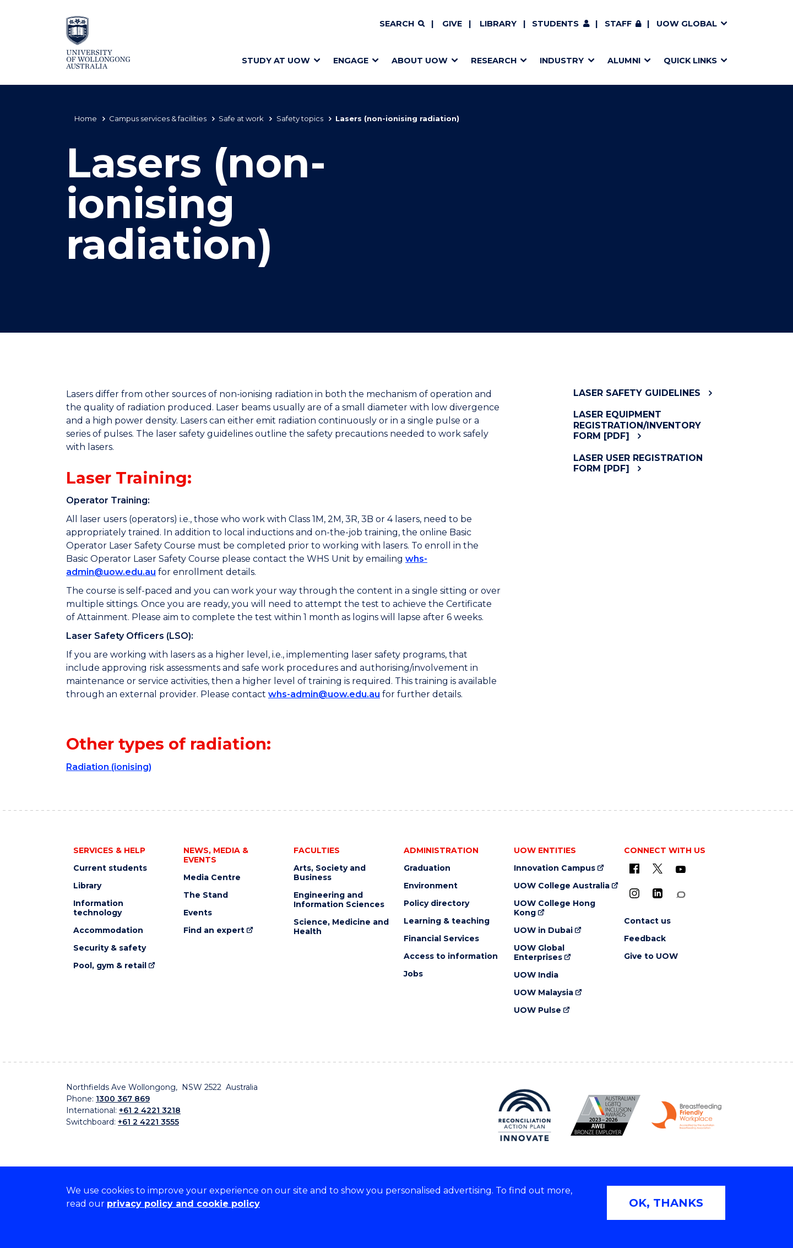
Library (498, 24)
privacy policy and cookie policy (183, 1203)
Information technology (98, 908)
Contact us (647, 921)
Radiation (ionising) (108, 767)
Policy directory (436, 903)
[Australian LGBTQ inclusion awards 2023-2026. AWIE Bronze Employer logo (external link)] (605, 1115)
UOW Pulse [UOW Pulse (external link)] (537, 1010)
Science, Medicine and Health (341, 927)
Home (85, 118)
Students (555, 24)
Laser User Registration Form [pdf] (638, 463)
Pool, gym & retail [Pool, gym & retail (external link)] (109, 965)
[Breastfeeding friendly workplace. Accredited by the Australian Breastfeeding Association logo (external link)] (686, 1115)
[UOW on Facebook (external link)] (634, 868)
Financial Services (441, 938)
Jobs (413, 974)
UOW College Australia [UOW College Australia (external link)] (562, 886)
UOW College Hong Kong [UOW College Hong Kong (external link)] (554, 908)
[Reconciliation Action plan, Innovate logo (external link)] (525, 1115)
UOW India (536, 975)
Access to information (451, 956)
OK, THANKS (666, 1202)
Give (452, 24)
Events (197, 913)
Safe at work (241, 118)
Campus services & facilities (158, 118)
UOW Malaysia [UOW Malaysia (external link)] (543, 992)
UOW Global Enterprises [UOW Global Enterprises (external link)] (539, 952)
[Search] (402, 24)
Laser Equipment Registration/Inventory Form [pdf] (637, 425)
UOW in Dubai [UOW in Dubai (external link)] (543, 930)
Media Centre (212, 877)
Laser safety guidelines (636, 393)
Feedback (645, 938)
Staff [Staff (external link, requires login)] (618, 24)
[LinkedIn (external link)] (657, 893)
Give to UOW (651, 956)
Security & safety (109, 948)
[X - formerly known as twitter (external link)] (657, 868)
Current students (110, 868)
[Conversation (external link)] (680, 895)
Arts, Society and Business (330, 873)
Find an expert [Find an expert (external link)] (214, 930)
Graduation (427, 868)
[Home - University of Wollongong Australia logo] (98, 42)
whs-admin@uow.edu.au (324, 694)
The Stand (205, 895)
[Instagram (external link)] (634, 893)
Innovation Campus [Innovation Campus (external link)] (554, 868)
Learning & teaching (447, 921)
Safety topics (299, 118)
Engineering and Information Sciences (339, 900)
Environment (431, 886)
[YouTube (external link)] (680, 869)
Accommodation (108, 930)
